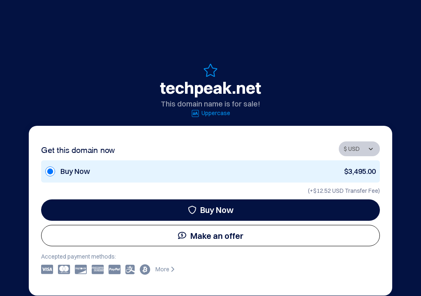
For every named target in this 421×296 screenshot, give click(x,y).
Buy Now (211, 210)
